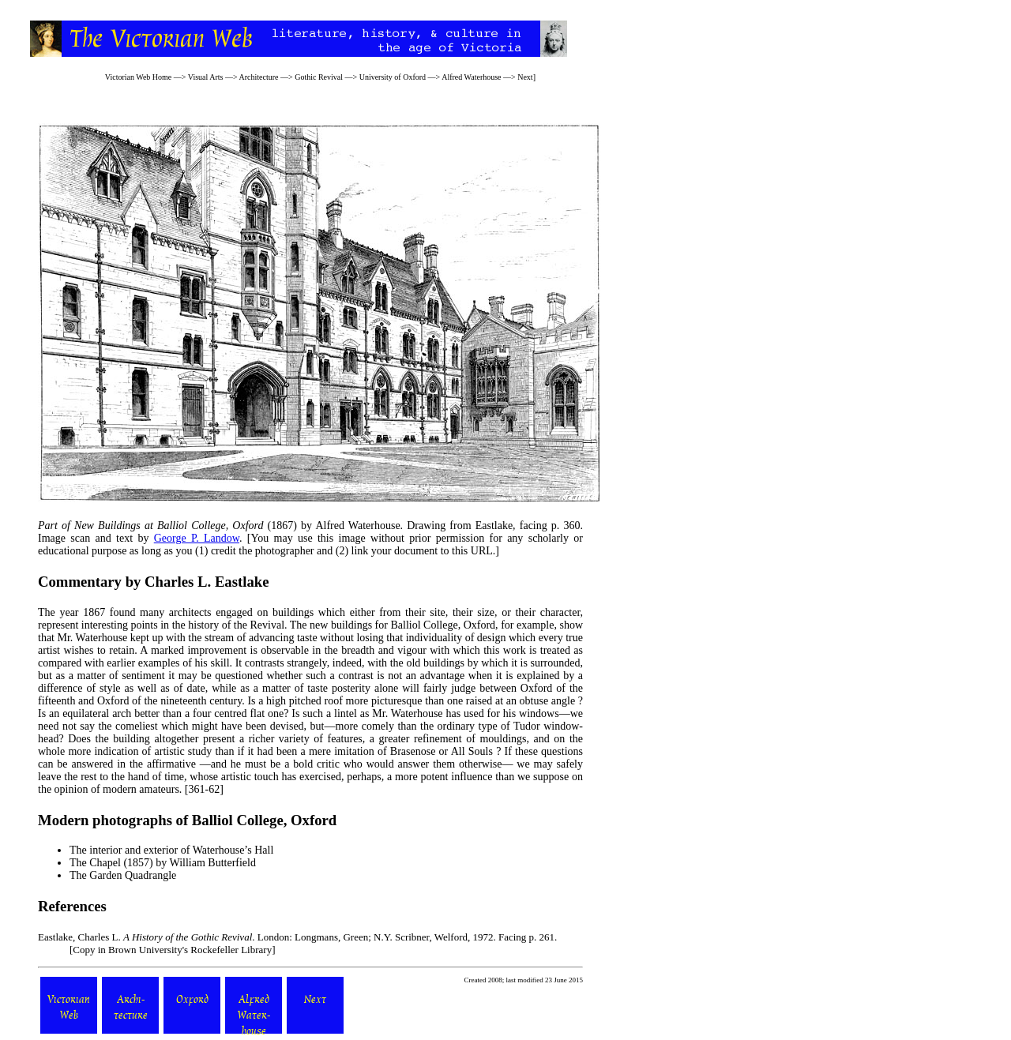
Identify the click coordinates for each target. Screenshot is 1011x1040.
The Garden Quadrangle (123, 875)
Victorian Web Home (138, 77)
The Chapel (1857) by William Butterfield (163, 863)
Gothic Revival (319, 77)
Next (524, 77)
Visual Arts (206, 77)
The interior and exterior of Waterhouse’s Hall (171, 850)
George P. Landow (196, 538)
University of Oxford (392, 77)
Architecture (259, 77)
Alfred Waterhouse (471, 77)
